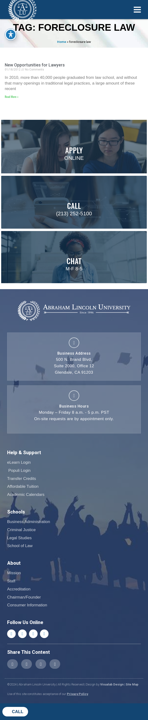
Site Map (132, 684)
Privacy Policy (77, 694)
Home (61, 42)
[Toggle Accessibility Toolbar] (10, 34)
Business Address (74, 353)
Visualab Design (111, 684)
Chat (74, 261)
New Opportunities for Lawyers (35, 64)
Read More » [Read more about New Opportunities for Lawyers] (12, 97)
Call (17, 711)
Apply (74, 150)
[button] (12, 664)
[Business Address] (74, 342)
